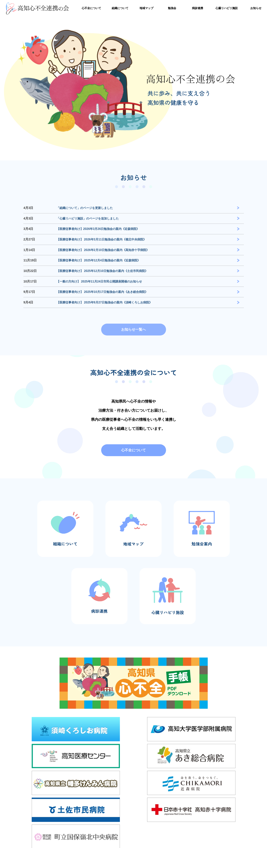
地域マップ (146, 7)
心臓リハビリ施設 (226, 7)
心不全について (91, 7)
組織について (120, 7)
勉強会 (172, 7)
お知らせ (255, 7)
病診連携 (197, 7)
